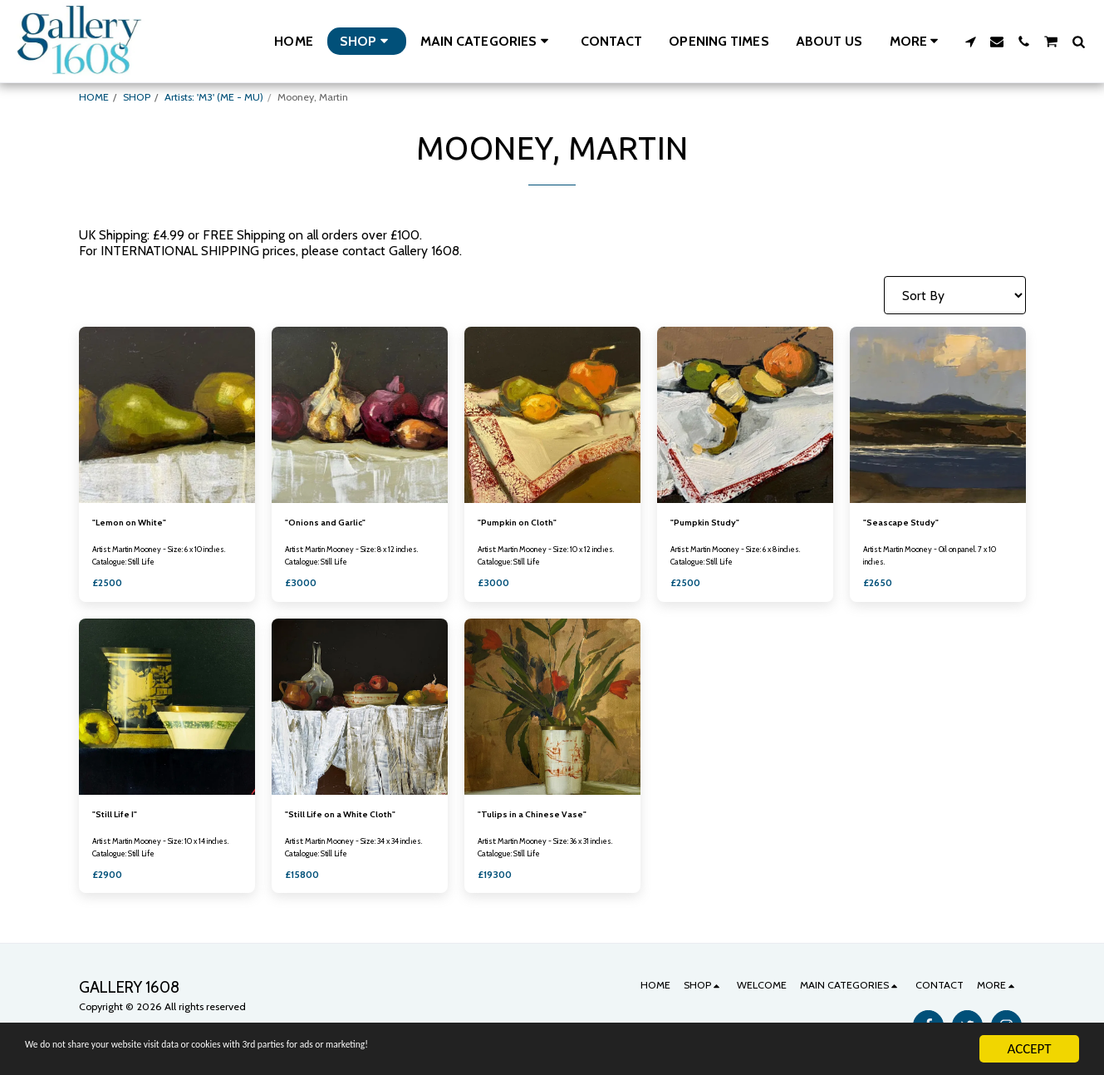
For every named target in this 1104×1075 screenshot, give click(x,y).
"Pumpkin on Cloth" (524, 523)
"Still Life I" (119, 817)
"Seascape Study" (907, 523)
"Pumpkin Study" (710, 523)
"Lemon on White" (135, 523)
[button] (487, 41)
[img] (167, 415)
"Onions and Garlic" (330, 523)
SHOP (136, 97)
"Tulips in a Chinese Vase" (539, 817)
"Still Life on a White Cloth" (351, 817)
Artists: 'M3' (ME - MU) (213, 97)
